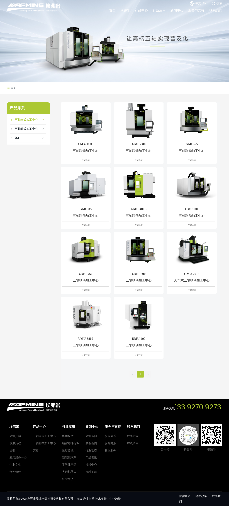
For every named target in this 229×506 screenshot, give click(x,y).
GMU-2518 (191, 274)
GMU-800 (138, 274)
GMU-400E (139, 209)
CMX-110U (85, 144)
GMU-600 (191, 209)
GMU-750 (85, 274)
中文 (198, 3)
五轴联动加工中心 (86, 151)
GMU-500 (138, 144)
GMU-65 (192, 144)
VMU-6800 (85, 339)
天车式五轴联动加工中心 (191, 280)
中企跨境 (115, 498)
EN (204, 3)
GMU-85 (86, 209)
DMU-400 (138, 339)
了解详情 (86, 160)
